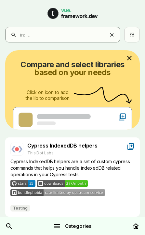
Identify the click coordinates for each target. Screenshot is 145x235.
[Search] (9, 226)
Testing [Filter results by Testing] (20, 208)
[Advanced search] (132, 34)
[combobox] (67, 35)
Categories (72, 226)
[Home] (136, 226)
